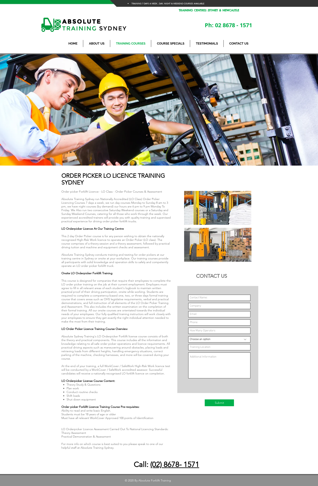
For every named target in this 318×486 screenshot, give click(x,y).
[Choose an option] (219, 339)
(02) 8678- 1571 (174, 464)
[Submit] (219, 402)
